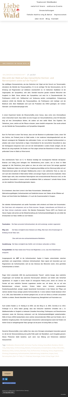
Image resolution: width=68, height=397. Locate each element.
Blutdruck (5, 351)
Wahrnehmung (35, 353)
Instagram (7, 373)
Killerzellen (60, 348)
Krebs (54, 348)
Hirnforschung (19, 348)
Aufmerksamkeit (23, 353)
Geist (56, 353)
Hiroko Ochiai (45, 356)
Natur (12, 348)
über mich (39, 19)
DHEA (11, 351)
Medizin (27, 348)
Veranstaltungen (46, 10)
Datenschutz (12, 390)
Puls (28, 351)
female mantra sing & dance (39, 15)
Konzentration (46, 348)
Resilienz (55, 345)
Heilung (40, 345)
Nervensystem (7, 356)
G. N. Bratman (27, 356)
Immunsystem (36, 348)
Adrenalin (23, 351)
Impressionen (60, 15)
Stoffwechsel (35, 351)
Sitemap (26, 390)
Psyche (34, 345)
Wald (8, 348)
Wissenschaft (19, 345)
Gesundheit (47, 345)
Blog (48, 19)
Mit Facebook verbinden (9, 383)
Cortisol (16, 351)
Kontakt (55, 19)
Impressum (5, 390)
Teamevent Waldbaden (47, 2)
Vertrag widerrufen (8, 392)
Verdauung (44, 351)
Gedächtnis (44, 353)
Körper (51, 353)
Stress (50, 351)
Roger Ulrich (55, 356)
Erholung (5, 353)
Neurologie (36, 356)
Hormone (28, 345)
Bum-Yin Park (17, 356)
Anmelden (63, 394)
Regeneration (58, 351)
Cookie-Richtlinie (20, 390)
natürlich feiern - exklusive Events (46, 6)
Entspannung (13, 353)
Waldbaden (10, 345)
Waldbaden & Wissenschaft (14, 75)
